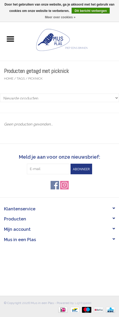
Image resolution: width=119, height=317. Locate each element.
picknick (35, 78)
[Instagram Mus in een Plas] (64, 185)
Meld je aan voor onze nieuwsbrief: (59, 157)
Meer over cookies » (60, 17)
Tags (21, 78)
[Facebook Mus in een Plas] (55, 185)
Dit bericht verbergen (91, 11)
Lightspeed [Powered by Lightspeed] (83, 303)
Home (8, 78)
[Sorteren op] (59, 98)
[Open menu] (10, 38)
